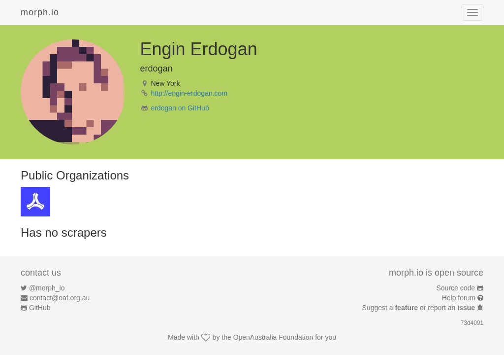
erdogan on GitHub (180, 108)
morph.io (40, 12)
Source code (456, 288)
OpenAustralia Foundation (273, 337)
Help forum (458, 298)
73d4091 (472, 323)
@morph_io (47, 288)
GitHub (40, 308)
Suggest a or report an (419, 308)
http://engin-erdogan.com (189, 93)
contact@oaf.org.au (60, 298)
